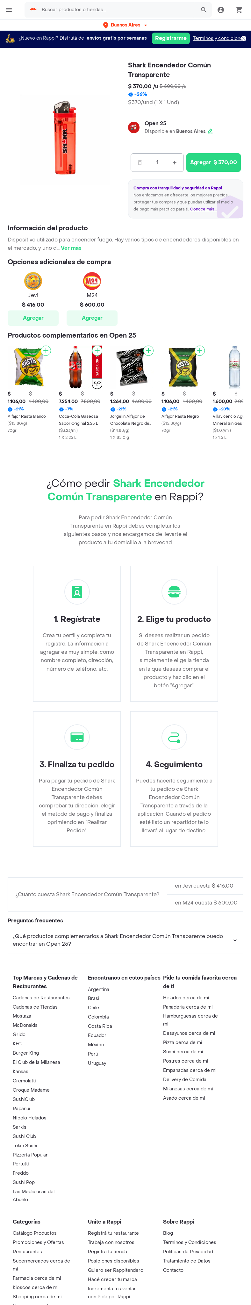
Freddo (21, 1248)
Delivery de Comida (184, 1154)
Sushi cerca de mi (183, 1127)
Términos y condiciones (219, 38)
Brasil (94, 1073)
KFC (17, 1119)
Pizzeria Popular (30, 1230)
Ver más (71, 248)
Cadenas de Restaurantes (41, 1073)
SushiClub (24, 1174)
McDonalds (25, 1100)
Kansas (20, 1146)
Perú (93, 1129)
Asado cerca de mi (184, 1173)
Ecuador (97, 1110)
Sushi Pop (24, 1257)
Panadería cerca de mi (188, 1082)
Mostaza (22, 1091)
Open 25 (155, 123)
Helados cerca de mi (186, 1073)
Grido (19, 1109)
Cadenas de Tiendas (35, 1082)
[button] (125, 25)
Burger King (26, 1128)
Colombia (98, 1092)
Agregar (33, 318)
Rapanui (21, 1183)
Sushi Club (24, 1211)
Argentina (98, 1064)
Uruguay (97, 1138)
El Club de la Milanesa (36, 1137)
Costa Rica (100, 1101)
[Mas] (174, 162)
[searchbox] (117, 10)
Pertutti (21, 1239)
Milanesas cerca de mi (188, 1164)
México (96, 1120)
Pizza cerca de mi (182, 1117)
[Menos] (139, 162)
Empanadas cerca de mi (190, 1145)
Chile (93, 1083)
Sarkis (19, 1202)
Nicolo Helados (30, 1193)
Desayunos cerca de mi (189, 1108)
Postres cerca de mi (185, 1136)
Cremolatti (24, 1156)
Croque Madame (31, 1165)
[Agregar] (46, 351)
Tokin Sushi (25, 1220)
